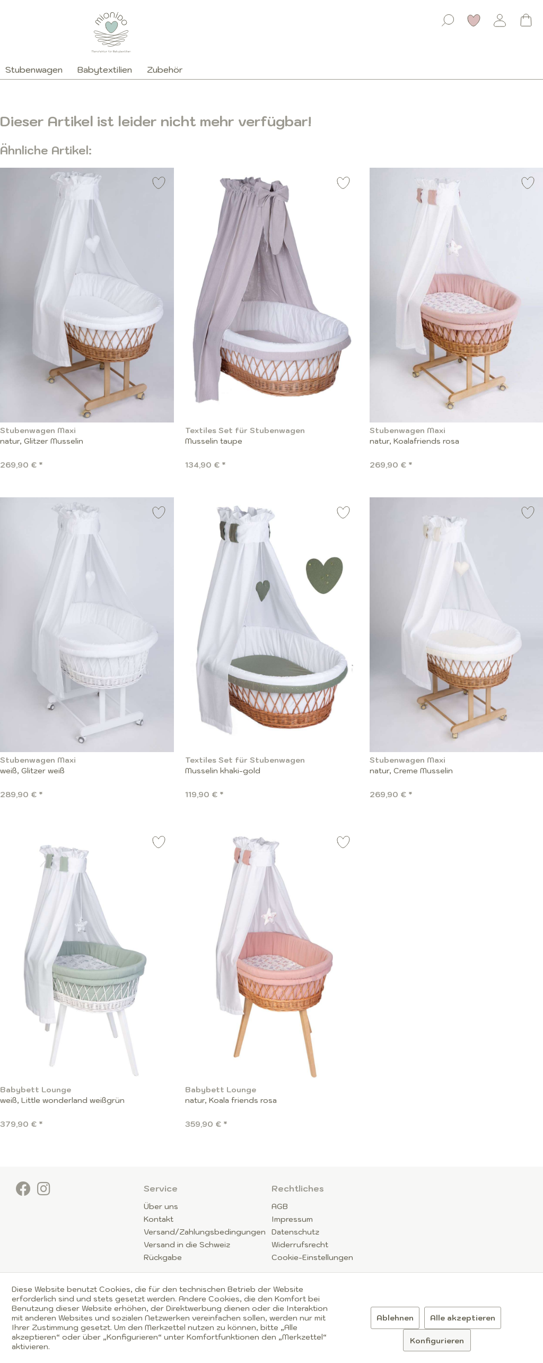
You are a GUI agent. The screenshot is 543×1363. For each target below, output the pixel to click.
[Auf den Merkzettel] (159, 184)
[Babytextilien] (104, 69)
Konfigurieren (437, 1340)
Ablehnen (395, 1318)
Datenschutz (295, 1232)
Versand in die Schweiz (187, 1244)
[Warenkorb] (526, 20)
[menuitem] (448, 18)
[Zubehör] (164, 69)
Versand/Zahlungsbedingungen (205, 1232)
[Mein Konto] (500, 20)
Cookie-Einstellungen (312, 1257)
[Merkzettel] (474, 20)
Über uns (161, 1206)
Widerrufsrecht (300, 1244)
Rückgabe (163, 1257)
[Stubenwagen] (37, 69)
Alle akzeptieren (462, 1318)
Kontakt (158, 1219)
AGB (280, 1206)
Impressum (292, 1219)
